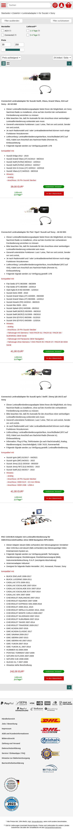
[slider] (3, 50)
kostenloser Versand (53, 187)
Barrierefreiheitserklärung (13, 763)
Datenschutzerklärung (11, 748)
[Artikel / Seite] (62, 58)
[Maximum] (19, 45)
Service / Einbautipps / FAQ (13, 753)
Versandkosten (37, 821)
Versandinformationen (53, 827)
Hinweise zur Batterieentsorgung (16, 758)
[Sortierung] (11, 58)
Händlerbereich (8, 719)
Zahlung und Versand (11, 743)
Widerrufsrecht (8, 738)
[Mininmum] (6, 45)
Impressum (6, 729)
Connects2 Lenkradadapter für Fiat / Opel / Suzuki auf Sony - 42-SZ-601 (33, 232)
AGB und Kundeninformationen (15, 734)
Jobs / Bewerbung (9, 724)
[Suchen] (29, 5)
